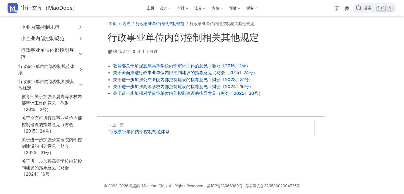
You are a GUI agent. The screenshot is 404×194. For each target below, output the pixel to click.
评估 (234, 9)
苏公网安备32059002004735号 (273, 185)
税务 (250, 8)
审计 (182, 9)
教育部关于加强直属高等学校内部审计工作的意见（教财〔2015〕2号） (52, 103)
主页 (150, 8)
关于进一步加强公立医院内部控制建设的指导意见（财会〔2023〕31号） (52, 146)
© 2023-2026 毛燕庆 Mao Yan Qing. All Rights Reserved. (154, 185)
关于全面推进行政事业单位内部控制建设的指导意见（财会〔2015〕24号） (52, 124)
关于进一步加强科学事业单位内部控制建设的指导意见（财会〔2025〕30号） (188, 93)
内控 (217, 9)
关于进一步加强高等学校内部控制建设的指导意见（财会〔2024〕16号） (52, 167)
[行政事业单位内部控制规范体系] (211, 128)
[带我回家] (43, 8)
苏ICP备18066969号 (225, 185)
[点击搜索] (374, 8)
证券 (199, 9)
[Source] (337, 8)
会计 (165, 9)
